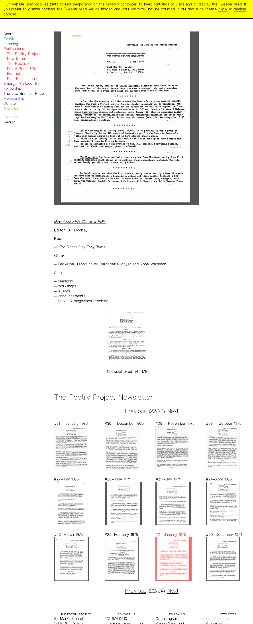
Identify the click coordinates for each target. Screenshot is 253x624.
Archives (11, 108)
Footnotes (15, 73)
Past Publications (22, 78)
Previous (135, 411)
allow (222, 9)
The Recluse (18, 63)
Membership (14, 98)
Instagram (170, 618)
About (9, 33)
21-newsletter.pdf (118, 371)
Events (9, 38)
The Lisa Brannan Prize (24, 93)
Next (172, 411)
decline (240, 9)
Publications (14, 48)
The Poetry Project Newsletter (24, 56)
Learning (11, 43)
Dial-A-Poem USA (22, 68)
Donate (10, 103)
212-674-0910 (116, 618)
